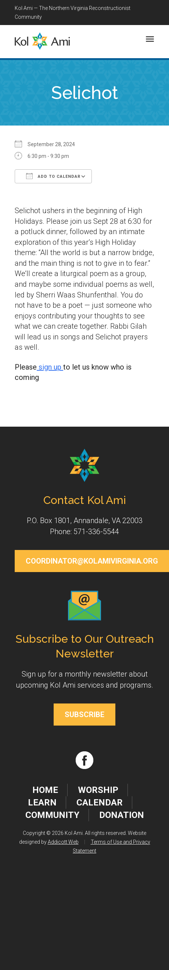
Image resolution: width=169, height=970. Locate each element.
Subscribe (84, 714)
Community (52, 815)
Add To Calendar (53, 176)
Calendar (99, 802)
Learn (42, 802)
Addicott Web (63, 842)
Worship (98, 790)
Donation (121, 815)
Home (45, 790)
